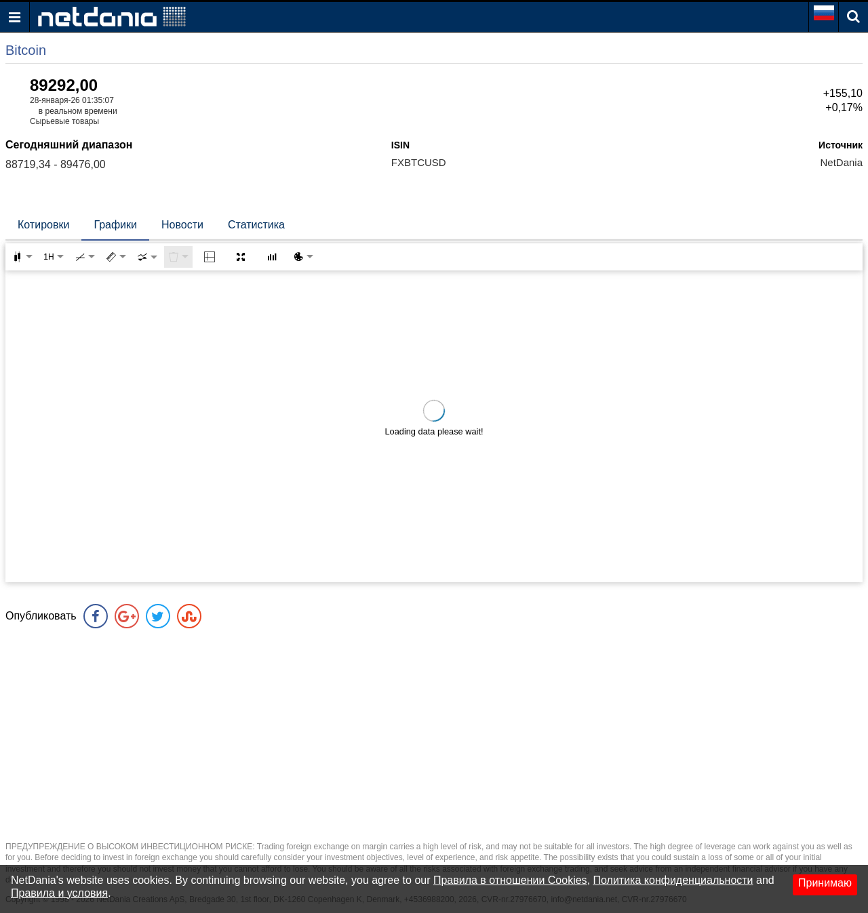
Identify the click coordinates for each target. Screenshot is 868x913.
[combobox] (147, 257)
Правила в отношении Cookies (510, 880)
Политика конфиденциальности (673, 880)
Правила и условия (59, 893)
